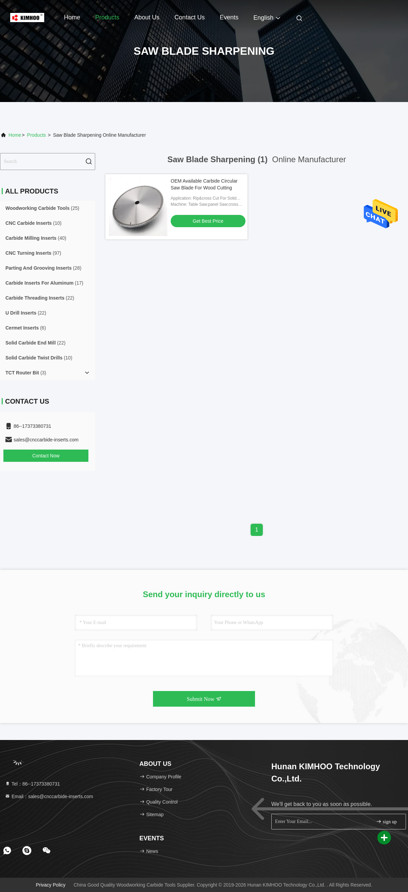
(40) (35, 238)
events (229, 17)
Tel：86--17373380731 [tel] (32, 784)
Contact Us (189, 17)
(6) (25, 328)
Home (72, 17)
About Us (146, 17)
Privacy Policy (50, 885)
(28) (43, 268)
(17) (44, 283)
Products (107, 17)
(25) (42, 208)
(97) (33, 253)
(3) (25, 372)
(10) (33, 223)
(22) (39, 298)
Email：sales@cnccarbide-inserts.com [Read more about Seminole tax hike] (49, 796)
